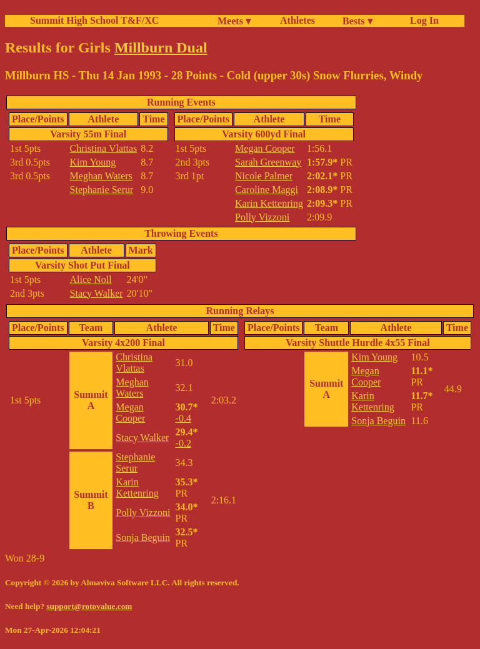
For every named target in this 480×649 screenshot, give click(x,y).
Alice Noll (91, 279)
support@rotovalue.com (89, 606)
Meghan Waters (101, 176)
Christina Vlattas (104, 148)
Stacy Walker (96, 293)
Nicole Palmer (263, 176)
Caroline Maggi (266, 189)
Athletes (297, 20)
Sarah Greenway (268, 162)
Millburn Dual (161, 47)
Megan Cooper (265, 148)
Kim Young (93, 162)
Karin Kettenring (269, 203)
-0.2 (183, 443)
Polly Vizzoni (262, 217)
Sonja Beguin (143, 537)
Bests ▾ (357, 21)
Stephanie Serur (102, 189)
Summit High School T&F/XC (94, 20)
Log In (422, 20)
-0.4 (183, 418)
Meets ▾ (234, 21)
